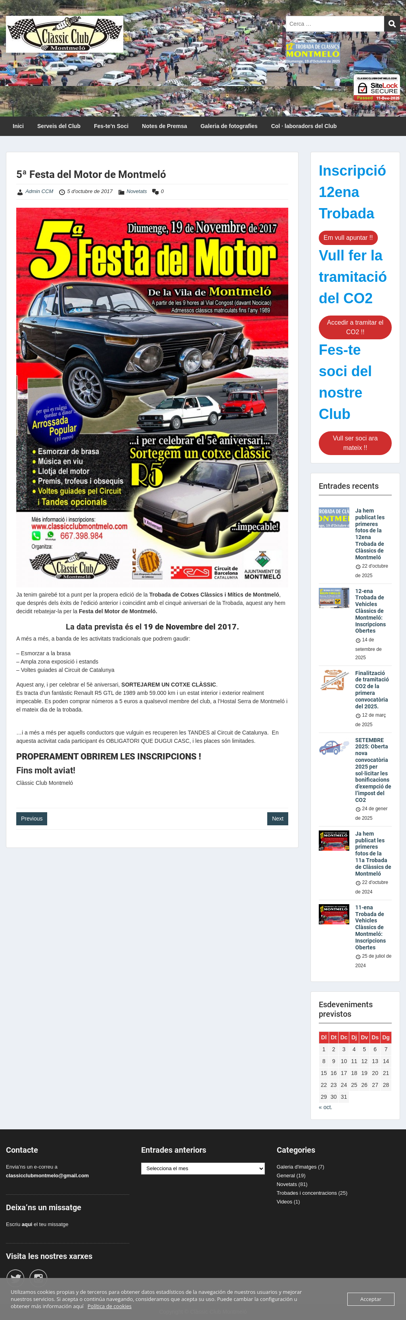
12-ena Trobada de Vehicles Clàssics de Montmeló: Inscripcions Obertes (370, 611)
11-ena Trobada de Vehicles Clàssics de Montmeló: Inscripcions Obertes (370, 927)
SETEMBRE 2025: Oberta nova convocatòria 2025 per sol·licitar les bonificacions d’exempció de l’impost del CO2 (373, 770)
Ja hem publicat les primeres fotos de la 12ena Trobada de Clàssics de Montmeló (370, 534)
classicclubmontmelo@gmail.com (47, 1175)
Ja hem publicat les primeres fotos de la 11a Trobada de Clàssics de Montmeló (373, 853)
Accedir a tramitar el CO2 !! (355, 327)
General (286, 1175)
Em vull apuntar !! (348, 237)
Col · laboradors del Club (304, 126)
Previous (31, 818)
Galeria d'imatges (297, 1167)
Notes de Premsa (164, 126)
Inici (18, 126)
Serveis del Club (58, 126)
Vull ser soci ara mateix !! (355, 443)
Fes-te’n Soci (111, 126)
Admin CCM (39, 191)
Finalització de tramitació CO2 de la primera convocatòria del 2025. (372, 690)
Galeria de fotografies (229, 126)
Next (277, 818)
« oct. (325, 1107)
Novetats (136, 191)
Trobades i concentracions (307, 1193)
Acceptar (370, 1299)
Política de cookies (110, 1306)
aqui (27, 1224)
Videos (285, 1202)
